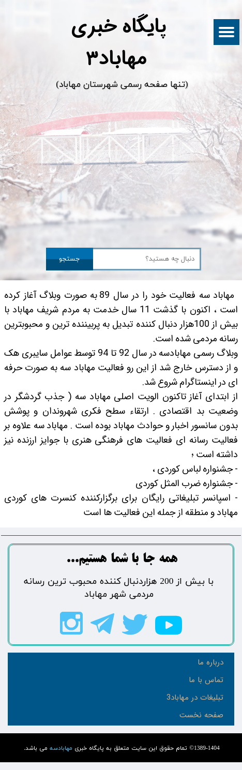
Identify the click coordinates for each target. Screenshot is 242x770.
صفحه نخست (201, 715)
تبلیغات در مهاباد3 (195, 697)
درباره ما (210, 662)
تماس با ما (206, 680)
